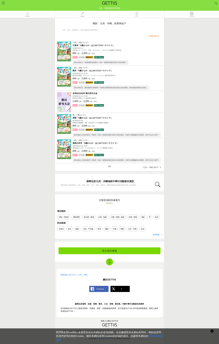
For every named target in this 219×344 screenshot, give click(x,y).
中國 (114, 229)
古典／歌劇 (102, 217)
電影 (143, 217)
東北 (69, 229)
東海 (99, 229)
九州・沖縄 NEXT (151, 167)
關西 (107, 229)
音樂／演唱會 (64, 217)
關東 (77, 229)
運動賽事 (76, 217)
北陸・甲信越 (88, 229)
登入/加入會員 (109, 250)
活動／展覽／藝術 (117, 217)
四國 (122, 229)
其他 (156, 217)
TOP (109, 263)
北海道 (61, 229)
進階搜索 (156, 235)
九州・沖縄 (132, 229)
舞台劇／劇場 (89, 217)
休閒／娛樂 (133, 217)
